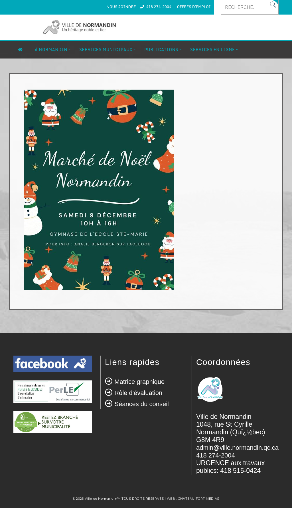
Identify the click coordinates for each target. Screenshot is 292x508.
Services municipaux (105, 49)
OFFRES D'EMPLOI (194, 6)
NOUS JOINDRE (121, 6)
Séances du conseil (141, 404)
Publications (161, 49)
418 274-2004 (158, 6)
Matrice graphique (139, 381)
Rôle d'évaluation (138, 392)
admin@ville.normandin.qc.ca (237, 447)
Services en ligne (212, 49)
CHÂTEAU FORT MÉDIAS (198, 499)
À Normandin (51, 49)
